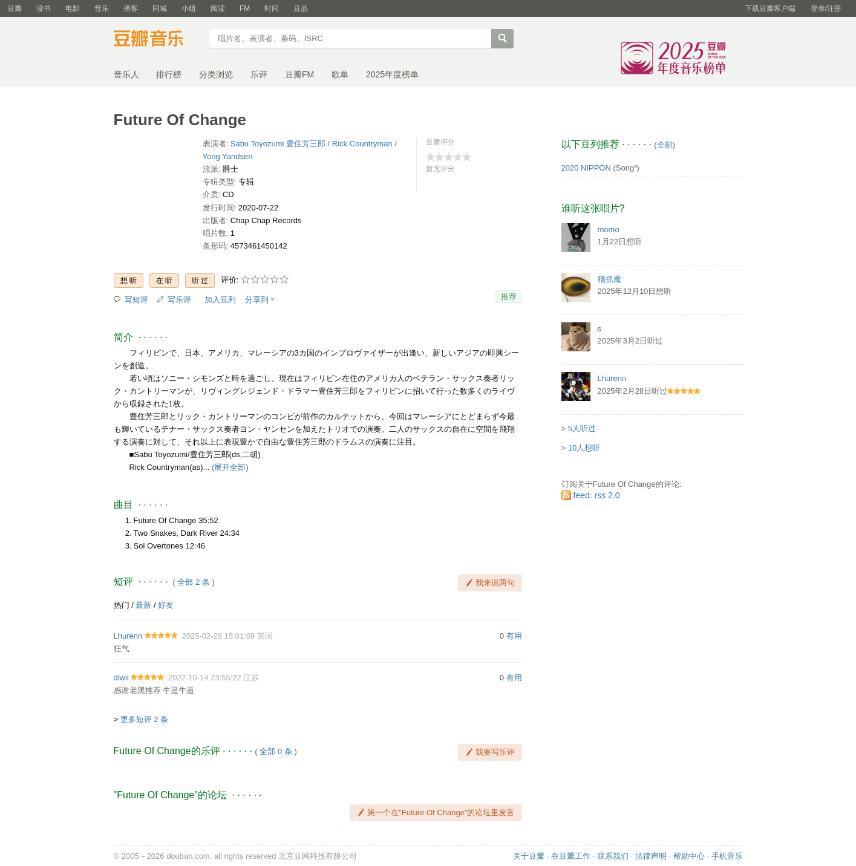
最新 (143, 605)
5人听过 (582, 428)
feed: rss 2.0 (596, 495)
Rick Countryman (362, 143)
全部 (665, 144)
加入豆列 (220, 299)
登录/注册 (826, 8)
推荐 (509, 296)
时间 (271, 8)
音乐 (101, 8)
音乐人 (126, 74)
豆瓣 (14, 8)
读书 (43, 8)
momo (608, 229)
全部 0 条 (276, 751)
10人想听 (584, 447)
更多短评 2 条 (144, 719)
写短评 (136, 299)
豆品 (300, 8)
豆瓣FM (299, 74)
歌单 (340, 74)
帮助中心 (689, 856)
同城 (159, 8)
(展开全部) (230, 467)
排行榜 (168, 74)
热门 (121, 605)
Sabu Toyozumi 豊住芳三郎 (277, 143)
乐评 (258, 74)
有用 (514, 635)
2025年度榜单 (392, 74)
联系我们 (613, 856)
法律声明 (651, 856)
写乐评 (179, 299)
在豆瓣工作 (570, 856)
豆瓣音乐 (157, 40)
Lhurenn (128, 635)
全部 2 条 (193, 582)
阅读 (218, 8)
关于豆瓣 (528, 856)
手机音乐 (727, 856)
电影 (72, 8)
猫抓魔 (609, 279)
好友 (166, 605)
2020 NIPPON (586, 167)
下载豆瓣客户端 (770, 8)
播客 (130, 8)
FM (245, 8)
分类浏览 (216, 74)
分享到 (257, 299)
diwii (121, 677)
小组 (188, 8)
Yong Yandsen (228, 156)
